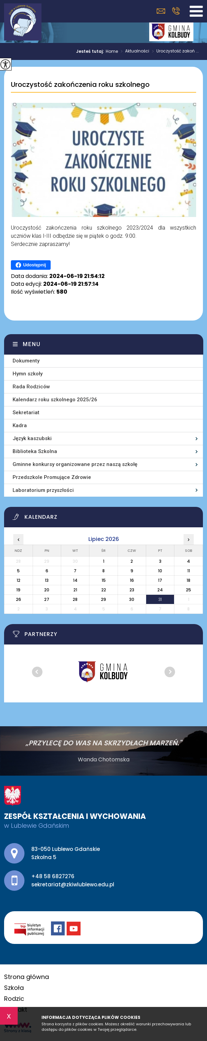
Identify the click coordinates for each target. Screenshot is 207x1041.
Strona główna (26, 977)
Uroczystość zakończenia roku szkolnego (80, 84)
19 (18, 590)
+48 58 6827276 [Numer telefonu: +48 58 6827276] (52, 876)
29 (103, 599)
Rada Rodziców (31, 387)
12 (18, 580)
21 (75, 590)
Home (112, 51)
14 (75, 580)
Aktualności (133, 51)
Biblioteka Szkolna (35, 451)
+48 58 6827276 (176, 11)
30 (131, 599)
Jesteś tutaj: (91, 51)
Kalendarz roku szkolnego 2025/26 (55, 400)
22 (103, 590)
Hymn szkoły (27, 374)
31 (160, 599)
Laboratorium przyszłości (43, 490)
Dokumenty (26, 361)
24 (160, 590)
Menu (32, 344)
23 (132, 590)
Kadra (20, 425)
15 (104, 580)
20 (46, 590)
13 (47, 580)
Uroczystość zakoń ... (174, 51)
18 (188, 580)
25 (188, 590)
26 (18, 599)
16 (132, 580)
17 (160, 580)
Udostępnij (31, 265)
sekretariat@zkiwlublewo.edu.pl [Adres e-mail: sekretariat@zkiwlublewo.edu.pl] (72, 884)
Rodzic (14, 998)
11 (188, 571)
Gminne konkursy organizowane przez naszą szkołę (75, 464)
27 (46, 599)
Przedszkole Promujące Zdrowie (52, 477)
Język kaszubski (32, 438)
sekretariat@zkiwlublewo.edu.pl (161, 11)
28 (75, 599)
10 (160, 571)
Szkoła (14, 987)
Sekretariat (26, 412)
